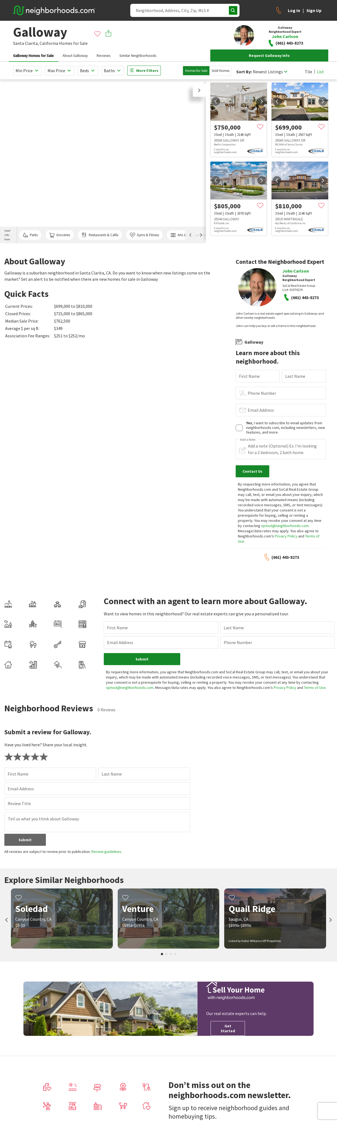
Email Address (261, 410)
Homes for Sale (196, 70)
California (49, 43)
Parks (30, 235)
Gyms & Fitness (144, 235)
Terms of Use (315, 687)
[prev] (215, 101)
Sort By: (244, 72)
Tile (308, 71)
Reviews (104, 55)
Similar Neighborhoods (137, 55)
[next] (261, 101)
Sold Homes (220, 70)
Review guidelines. (106, 851)
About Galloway (75, 55)
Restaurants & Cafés (99, 235)
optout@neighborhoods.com (285, 525)
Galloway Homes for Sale (33, 55)
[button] (199, 90)
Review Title (19, 803)
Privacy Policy (286, 536)
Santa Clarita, (26, 43)
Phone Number (262, 393)
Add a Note (247, 439)
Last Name (295, 376)
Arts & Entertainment (189, 235)
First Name (249, 376)
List (320, 71)
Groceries (59, 235)
